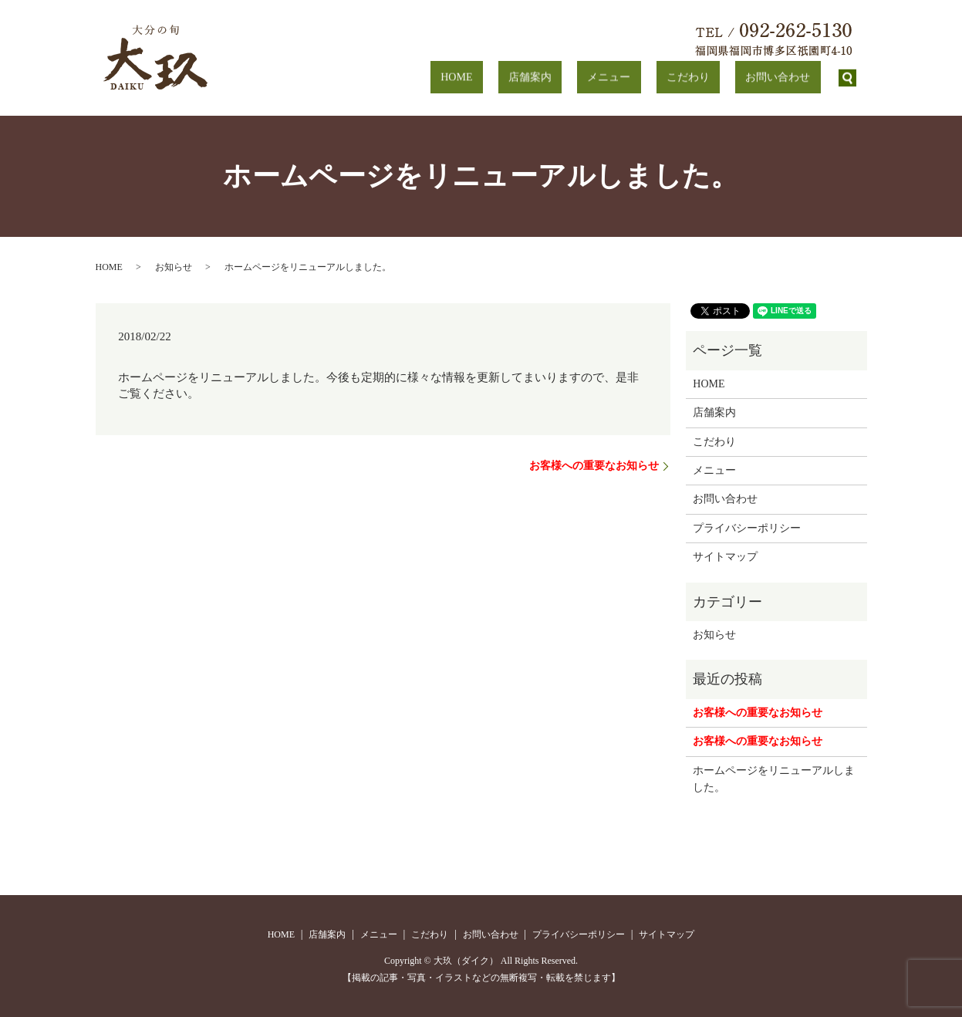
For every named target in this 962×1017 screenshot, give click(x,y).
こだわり (719, 77)
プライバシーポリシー (747, 528)
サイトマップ (725, 557)
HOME (549, 77)
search (847, 78)
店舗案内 (602, 77)
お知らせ (173, 267)
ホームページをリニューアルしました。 (774, 779)
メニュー (661, 77)
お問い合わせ (788, 77)
